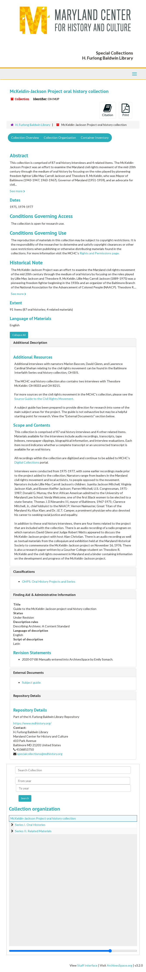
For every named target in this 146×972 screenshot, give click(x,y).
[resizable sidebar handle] (73, 951)
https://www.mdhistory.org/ (32, 723)
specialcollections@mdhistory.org (39, 754)
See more (17, 191)
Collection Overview (25, 137)
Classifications (24, 571)
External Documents (28, 672)
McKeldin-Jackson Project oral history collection (43, 818)
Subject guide (31, 682)
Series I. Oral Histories (30, 825)
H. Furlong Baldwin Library (32, 125)
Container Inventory (95, 137)
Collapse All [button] (19, 335)
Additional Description (30, 342)
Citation (107, 110)
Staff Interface (87, 965)
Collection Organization (60, 137)
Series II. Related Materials (33, 831)
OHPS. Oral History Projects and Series (48, 581)
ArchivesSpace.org (119, 965)
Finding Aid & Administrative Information (44, 594)
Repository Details (27, 695)
